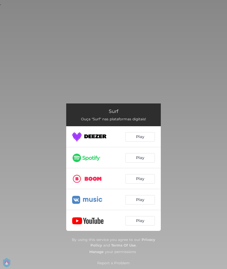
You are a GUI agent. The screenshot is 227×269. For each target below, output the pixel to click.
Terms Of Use (123, 245)
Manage (96, 251)
